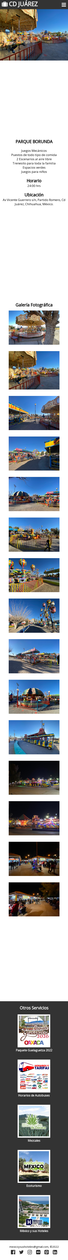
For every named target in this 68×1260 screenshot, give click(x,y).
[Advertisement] (34, 100)
